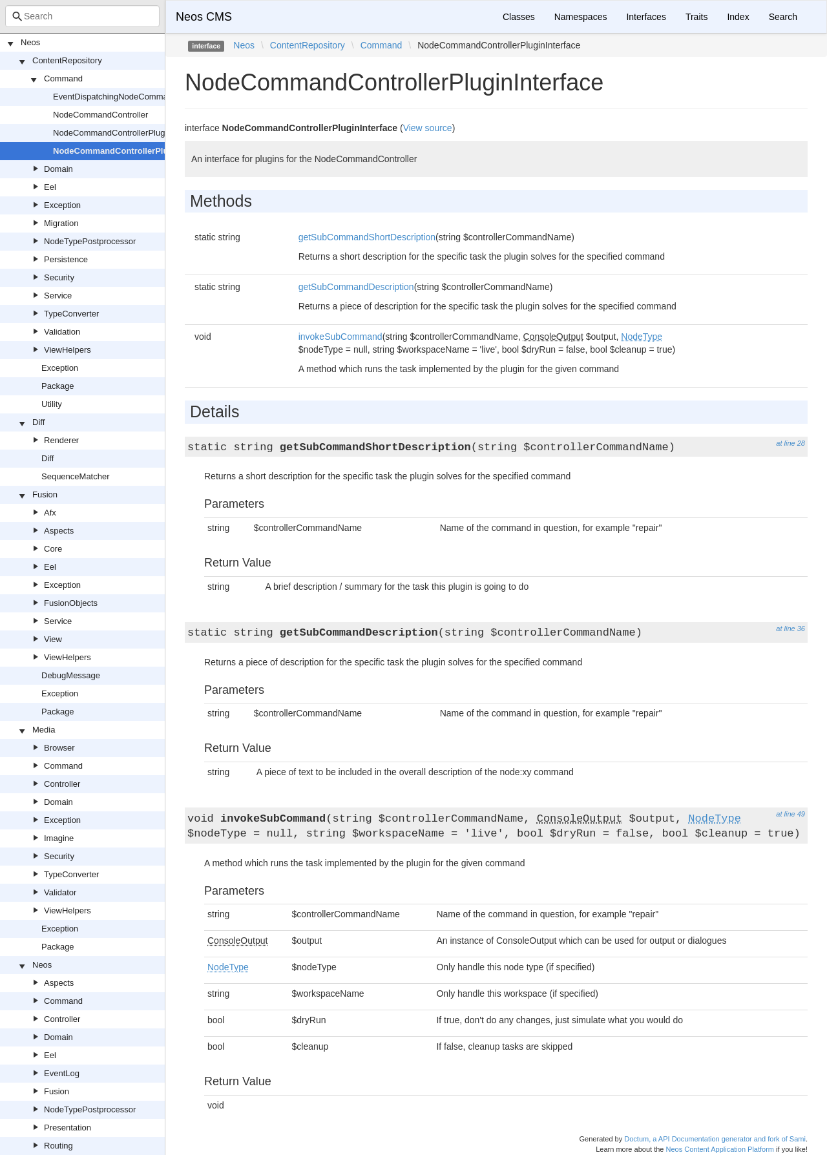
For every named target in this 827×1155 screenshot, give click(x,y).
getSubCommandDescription (356, 287)
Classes (519, 17)
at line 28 (790, 443)
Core (53, 549)
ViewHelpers (67, 350)
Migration (61, 223)
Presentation (67, 1127)
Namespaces (580, 17)
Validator (60, 892)
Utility (51, 404)
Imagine (59, 838)
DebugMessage (70, 675)
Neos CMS (204, 16)
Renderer (61, 440)
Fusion (45, 494)
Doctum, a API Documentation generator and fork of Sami (715, 1139)
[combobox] (82, 16)
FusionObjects (71, 603)
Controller (62, 784)
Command (63, 78)
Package (57, 386)
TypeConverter (71, 313)
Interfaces (645, 17)
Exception (62, 205)
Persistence (66, 259)
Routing (58, 1145)
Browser (59, 748)
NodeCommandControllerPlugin (112, 133)
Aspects (59, 531)
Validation (62, 332)
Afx (50, 512)
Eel (50, 187)
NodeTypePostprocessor (90, 241)
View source (427, 128)
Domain (58, 169)
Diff (38, 422)
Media (43, 729)
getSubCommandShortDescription (366, 237)
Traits (696, 17)
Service (58, 295)
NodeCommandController (100, 115)
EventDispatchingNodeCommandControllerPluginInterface (161, 96)
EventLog (61, 1073)
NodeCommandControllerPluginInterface (134, 151)
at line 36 (790, 628)
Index (738, 17)
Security (59, 277)
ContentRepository (67, 60)
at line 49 (790, 814)
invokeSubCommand (340, 336)
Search (783, 17)
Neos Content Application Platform (719, 1149)
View (53, 639)
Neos (30, 42)
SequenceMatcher (75, 476)
